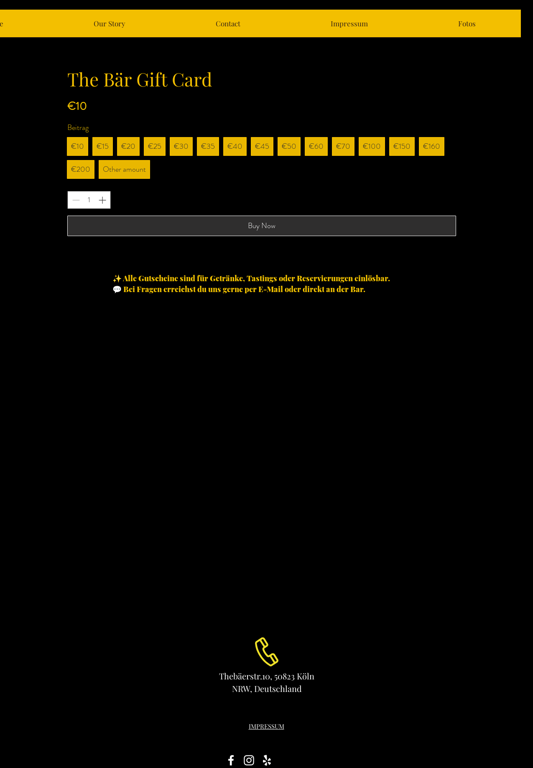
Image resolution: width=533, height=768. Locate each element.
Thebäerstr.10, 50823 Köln (266, 676)
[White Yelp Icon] (267, 760)
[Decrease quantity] (76, 200)
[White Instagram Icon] (249, 760)
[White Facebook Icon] (231, 760)
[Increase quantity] (102, 200)
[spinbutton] (89, 200)
